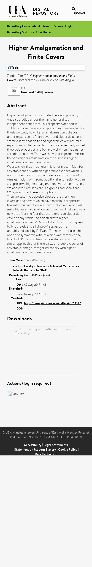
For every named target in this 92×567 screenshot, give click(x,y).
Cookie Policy (67, 449)
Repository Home (18, 26)
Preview (48, 92)
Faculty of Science (35, 266)
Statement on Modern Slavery (35, 449)
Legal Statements (56, 445)
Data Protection (46, 454)
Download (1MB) (31, 92)
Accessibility (32, 445)
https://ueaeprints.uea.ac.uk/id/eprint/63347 (52, 303)
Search (46, 26)
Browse (58, 26)
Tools (13, 67)
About (36, 26)
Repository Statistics (20, 32)
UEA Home (43, 32)
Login (68, 26)
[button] (10, 393)
